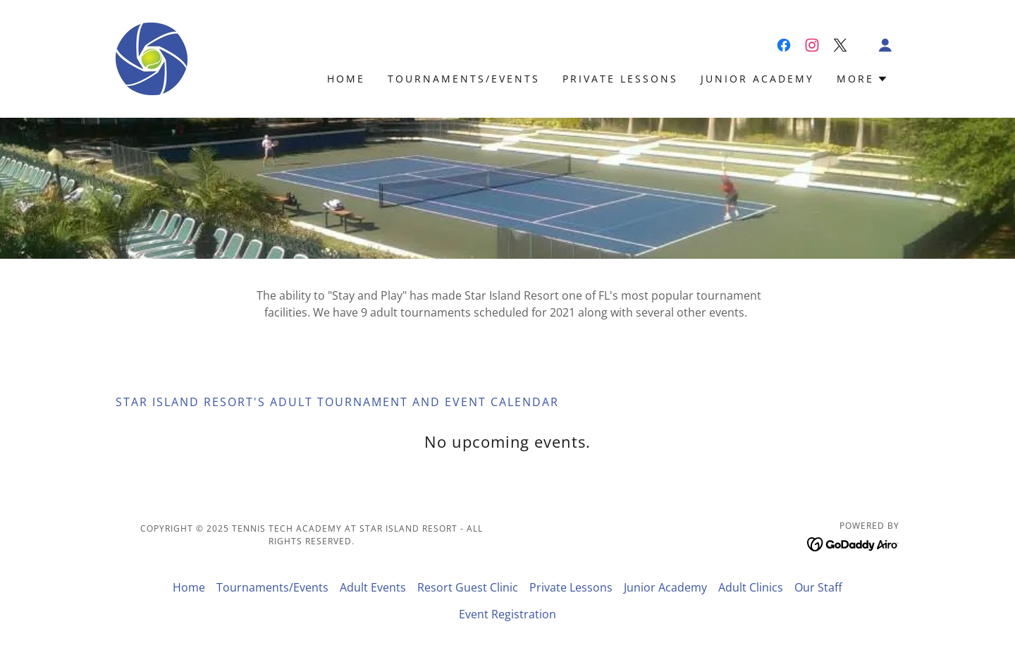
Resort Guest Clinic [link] (467, 587)
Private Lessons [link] (620, 78)
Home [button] (189, 587)
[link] (151, 58)
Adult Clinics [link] (750, 587)
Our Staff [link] (818, 587)
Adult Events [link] (373, 587)
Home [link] (346, 78)
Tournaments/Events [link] (464, 78)
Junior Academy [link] (757, 78)
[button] (885, 45)
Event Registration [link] (507, 614)
